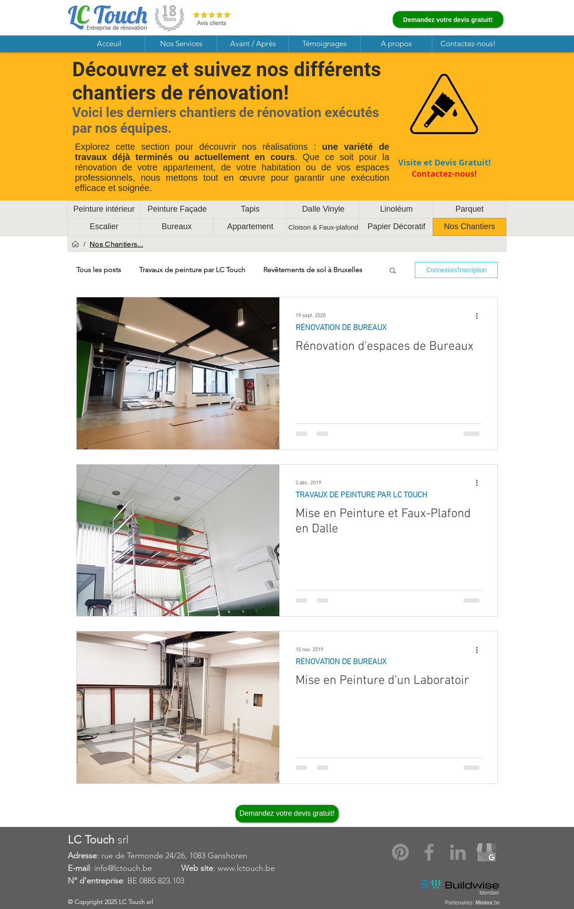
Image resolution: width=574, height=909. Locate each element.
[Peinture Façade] (177, 209)
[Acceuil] (75, 244)
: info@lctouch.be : (142, 868)
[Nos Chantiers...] (116, 244)
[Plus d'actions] (479, 315)
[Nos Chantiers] (469, 227)
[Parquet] (469, 209)
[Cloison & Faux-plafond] (323, 227)
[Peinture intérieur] (104, 209)
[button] (181, 43)
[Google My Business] (486, 852)
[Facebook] (429, 852)
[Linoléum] (396, 209)
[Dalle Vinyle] (323, 209)
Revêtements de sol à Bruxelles (312, 269)
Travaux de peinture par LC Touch (192, 269)
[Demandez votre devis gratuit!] (448, 19)
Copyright (89, 902)
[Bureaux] (176, 227)
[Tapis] (250, 209)
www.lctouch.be (246, 868)
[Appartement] (250, 227)
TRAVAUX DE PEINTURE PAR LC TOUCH (361, 495)
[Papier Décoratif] (396, 227)
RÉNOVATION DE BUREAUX (341, 328)
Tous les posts (98, 269)
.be (487, 903)
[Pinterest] (400, 852)
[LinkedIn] (458, 852)
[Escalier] (104, 227)
